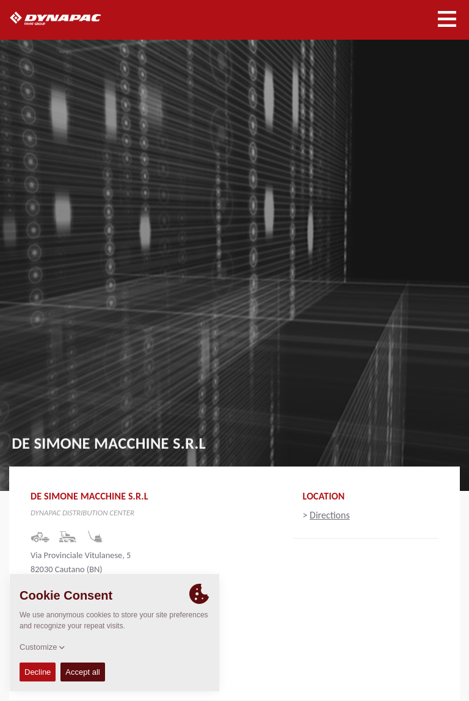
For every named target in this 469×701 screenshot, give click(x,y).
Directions (330, 515)
